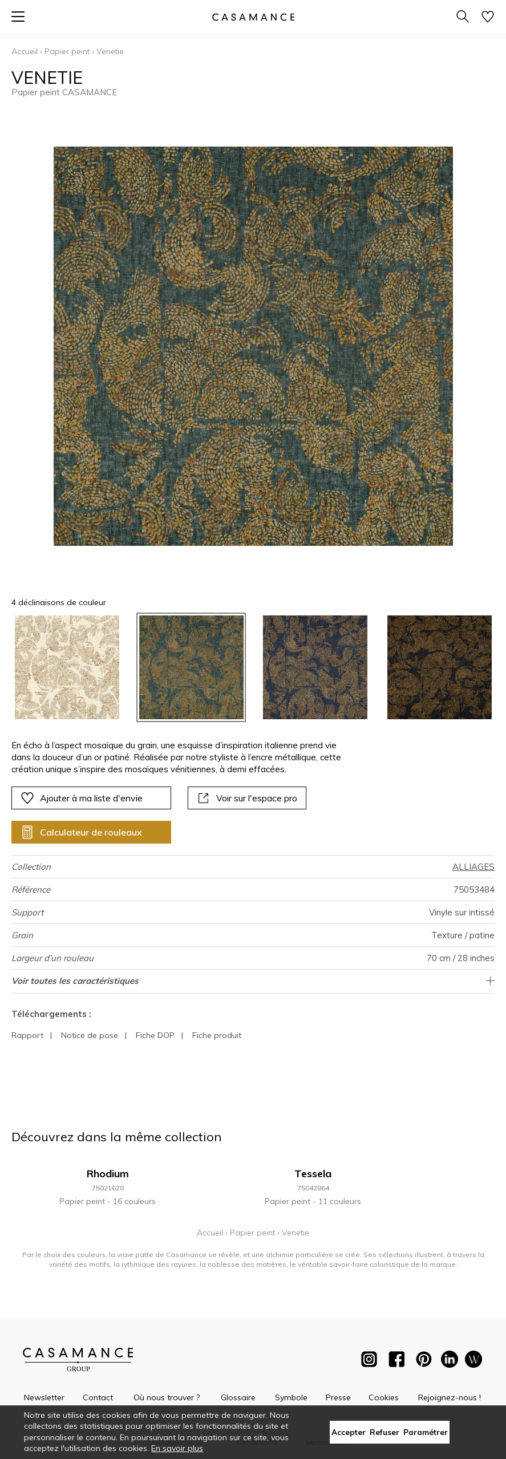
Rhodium (108, 1173)
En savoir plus (177, 1448)
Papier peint (67, 51)
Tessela (312, 1173)
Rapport (27, 1035)
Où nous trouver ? (166, 1397)
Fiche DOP (155, 1035)
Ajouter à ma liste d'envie (82, 798)
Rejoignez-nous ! (449, 1397)
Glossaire (238, 1397)
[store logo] (253, 17)
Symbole (291, 1397)
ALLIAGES (473, 866)
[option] (67, 667)
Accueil (24, 51)
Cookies (384, 1397)
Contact (98, 1397)
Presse (338, 1397)
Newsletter (44, 1397)
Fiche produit (216, 1035)
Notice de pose (89, 1035)
